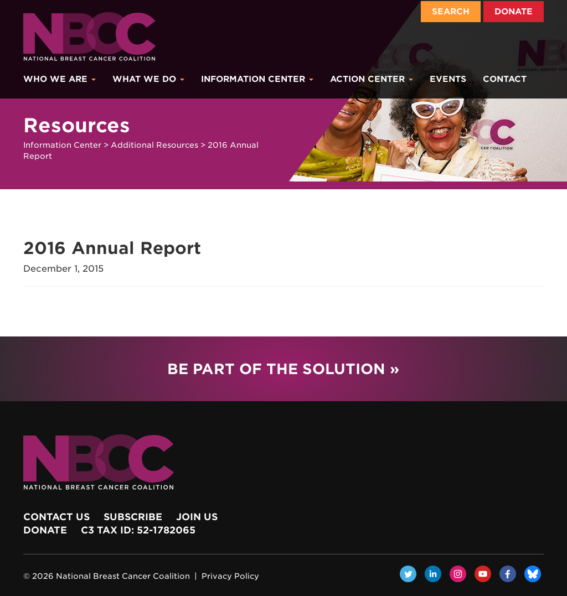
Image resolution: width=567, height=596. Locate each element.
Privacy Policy (230, 576)
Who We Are (59, 79)
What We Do (148, 79)
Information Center (257, 79)
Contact (505, 79)
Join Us (197, 516)
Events (448, 79)
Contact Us (56, 516)
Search (451, 12)
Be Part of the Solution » (283, 368)
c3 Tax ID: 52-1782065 (138, 530)
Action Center (371, 79)
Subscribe (133, 516)
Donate (513, 12)
